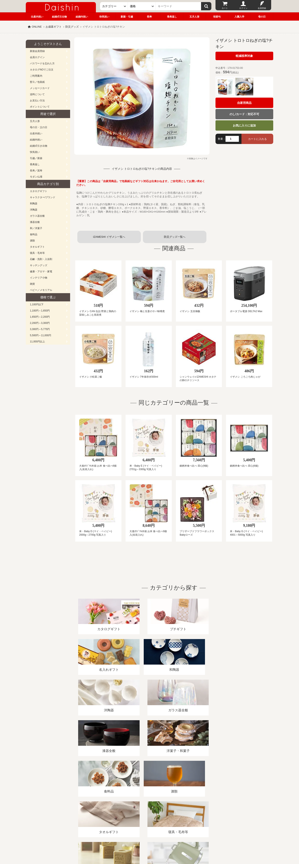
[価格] (142, 6)
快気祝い (104, 16)
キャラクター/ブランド (42, 197)
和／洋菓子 (36, 228)
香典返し (172, 16)
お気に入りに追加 (244, 125)
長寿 (149, 16)
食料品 (33, 234)
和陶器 (33, 203)
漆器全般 (35, 222)
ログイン (243, 8)
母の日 (262, 16)
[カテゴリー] (114, 6)
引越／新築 (36, 158)
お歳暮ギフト (54, 26)
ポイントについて (40, 106)
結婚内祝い (82, 16)
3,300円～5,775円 (40, 329)
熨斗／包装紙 (37, 82)
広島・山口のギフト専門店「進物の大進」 (149, 838)
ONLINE (37, 26)
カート (225, 8)
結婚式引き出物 (38, 145)
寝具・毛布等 (37, 253)
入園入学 (239, 16)
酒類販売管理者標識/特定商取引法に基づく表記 (98, 816)
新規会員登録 (37, 51)
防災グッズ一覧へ (174, 236)
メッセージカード (40, 88)
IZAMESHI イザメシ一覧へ (109, 236)
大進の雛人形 (149, 843)
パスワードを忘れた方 (42, 63)
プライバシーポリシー (147, 816)
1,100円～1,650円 (40, 310)
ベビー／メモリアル (41, 290)
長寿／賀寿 (36, 170)
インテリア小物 (38, 277)
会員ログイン (37, 57)
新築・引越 (127, 16)
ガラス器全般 (37, 215)
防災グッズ (72, 26)
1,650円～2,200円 (40, 316)
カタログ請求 (175, 816)
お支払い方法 (37, 100)
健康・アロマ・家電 (41, 271)
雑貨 (32, 283)
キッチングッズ (38, 265)
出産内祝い (37, 16)
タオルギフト (37, 246)
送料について (37, 94)
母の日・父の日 (38, 127)
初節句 (217, 16)
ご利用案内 (36, 75)
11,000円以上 (37, 341)
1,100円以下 (37, 304)
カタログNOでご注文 (41, 69)
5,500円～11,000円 (40, 335)
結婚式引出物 (59, 16)
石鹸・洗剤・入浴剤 (41, 259)
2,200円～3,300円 (40, 323)
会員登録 (262, 8)
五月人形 (194, 16)
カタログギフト (38, 191)
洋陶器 (33, 209)
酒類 (32, 240)
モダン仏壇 (36, 176)
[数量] (232, 139)
